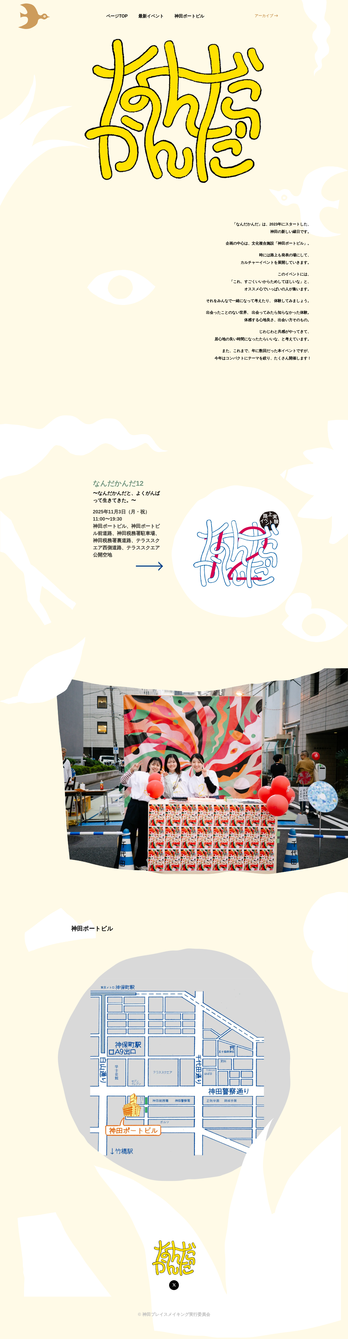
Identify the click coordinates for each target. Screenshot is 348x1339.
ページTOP (117, 16)
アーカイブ (266, 16)
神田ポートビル (189, 16)
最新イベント (151, 16)
